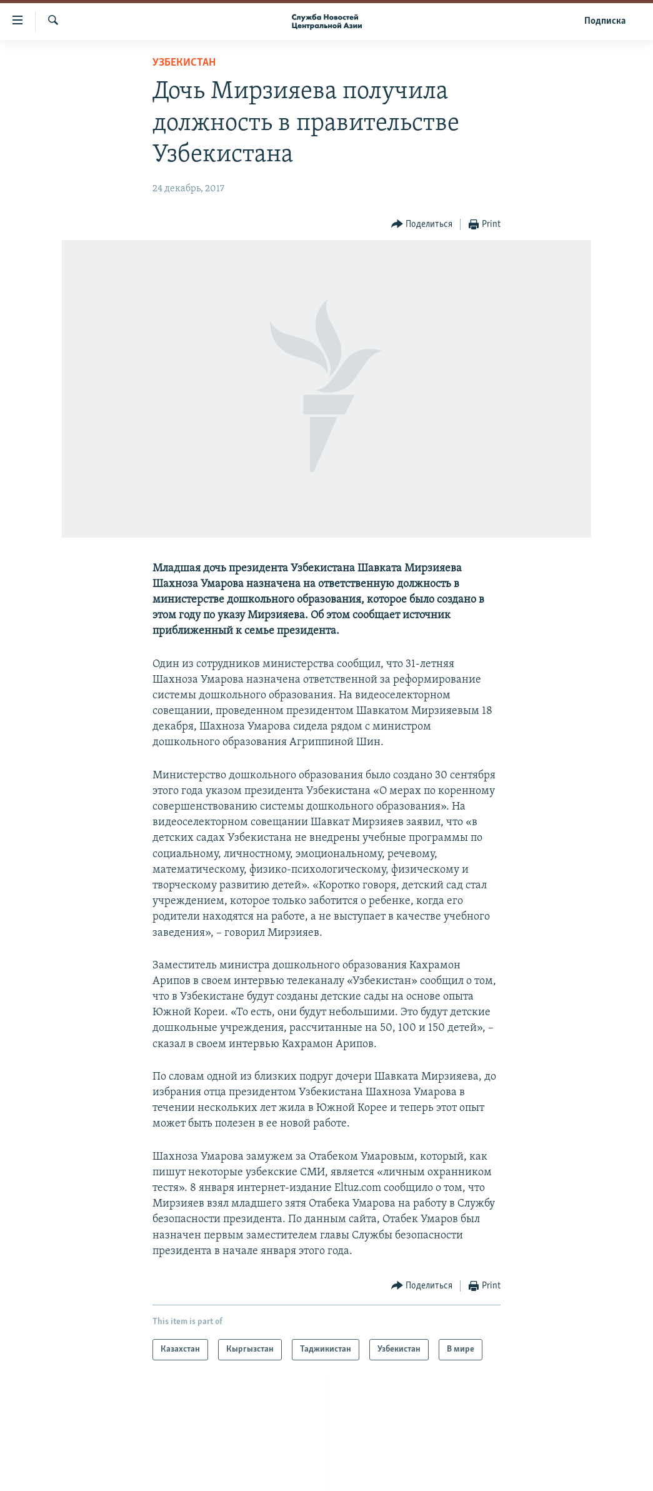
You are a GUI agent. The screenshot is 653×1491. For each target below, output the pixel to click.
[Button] (422, 224)
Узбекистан (184, 63)
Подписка (605, 21)
